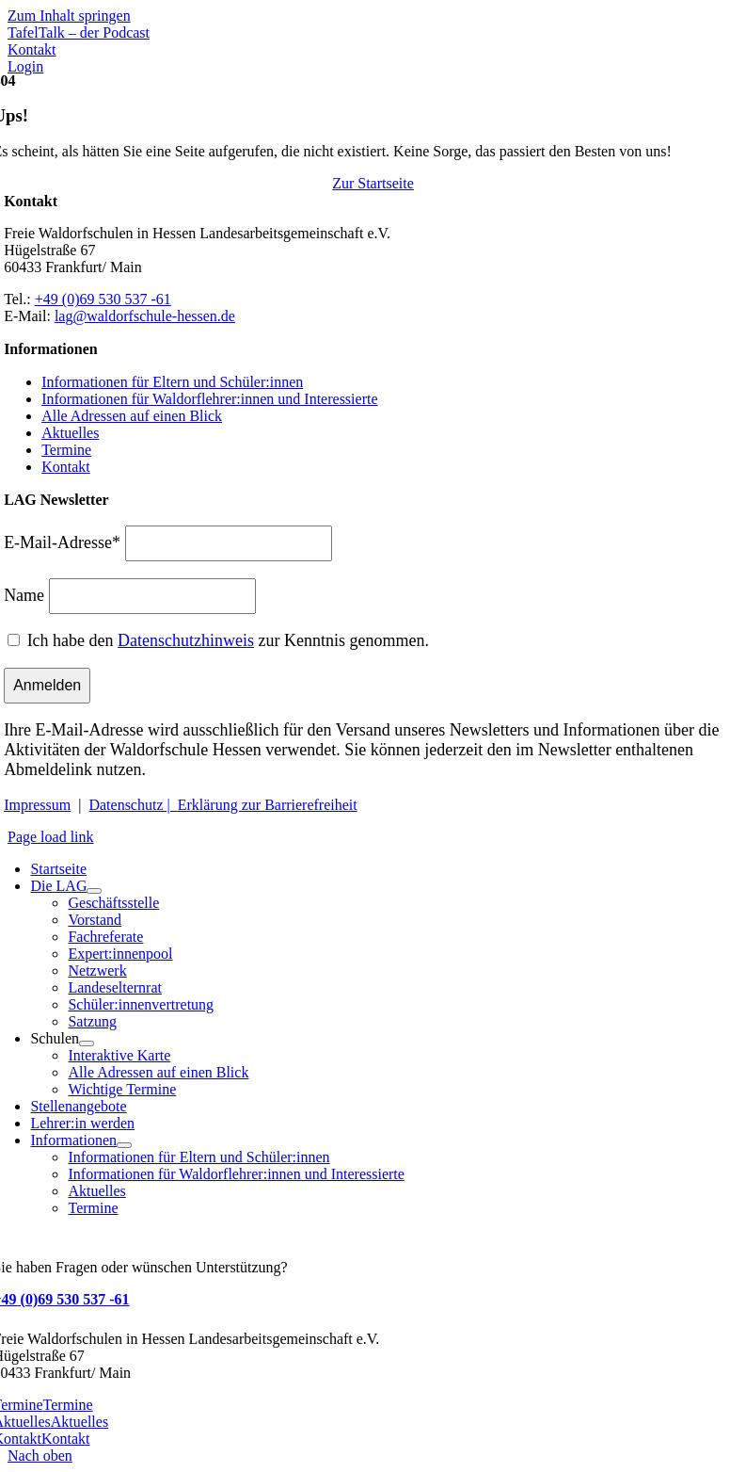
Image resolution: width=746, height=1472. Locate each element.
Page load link (51, 837)
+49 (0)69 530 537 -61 (103, 299)
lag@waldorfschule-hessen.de (145, 316)
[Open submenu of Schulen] (86, 1043)
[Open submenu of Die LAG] (94, 891)
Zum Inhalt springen (69, 16)
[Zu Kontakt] (32, 49)
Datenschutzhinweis (186, 640)
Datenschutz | (132, 805)
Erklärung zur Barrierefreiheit (267, 805)
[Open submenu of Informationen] (124, 1145)
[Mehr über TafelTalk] (79, 32)
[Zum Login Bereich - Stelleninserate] (25, 66)
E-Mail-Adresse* (62, 542)
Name (24, 595)
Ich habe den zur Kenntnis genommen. (228, 640)
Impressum (37, 805)
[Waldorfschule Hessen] (171, 142)
